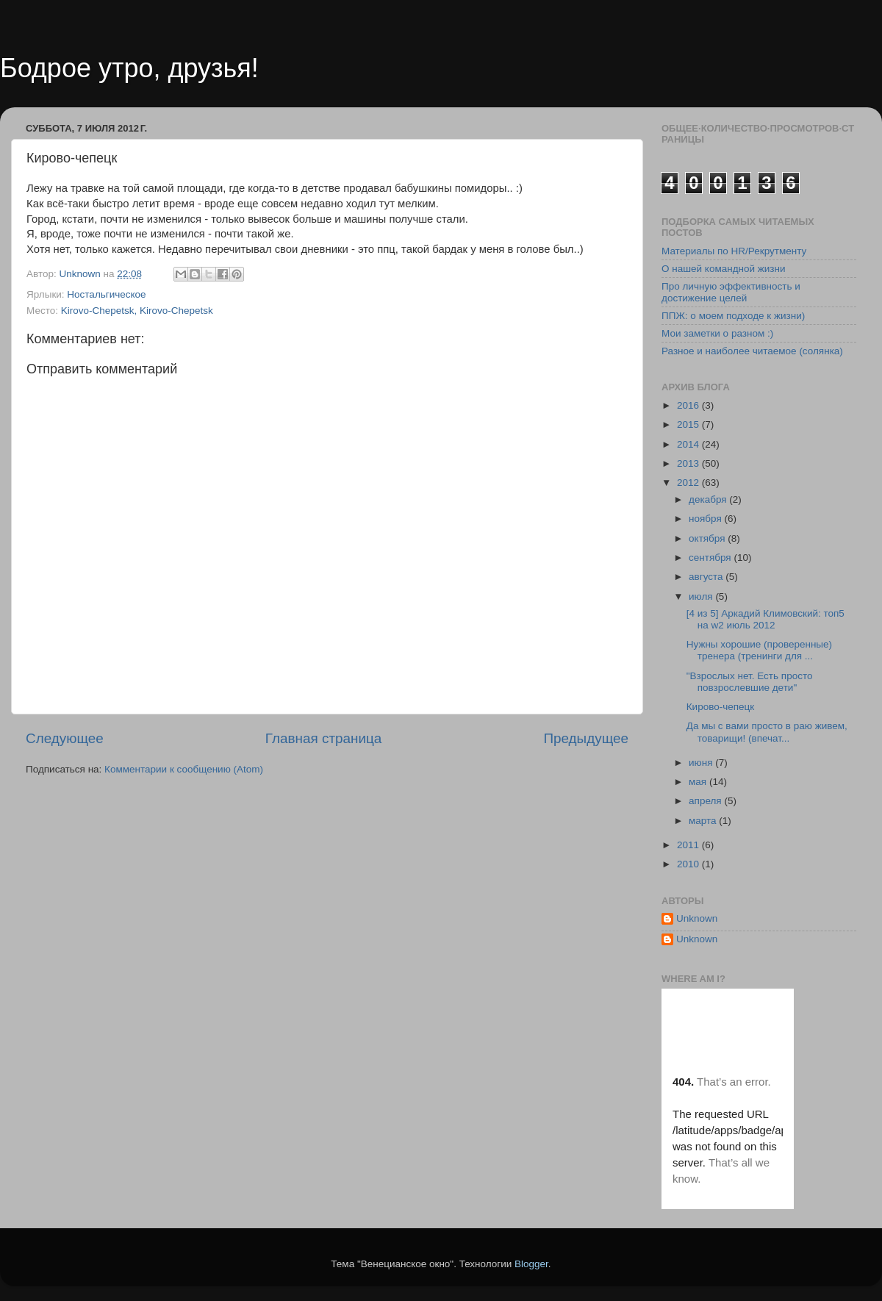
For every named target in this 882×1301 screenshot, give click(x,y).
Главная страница (323, 738)
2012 (689, 482)
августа (707, 576)
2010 (689, 864)
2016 (689, 405)
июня (702, 762)
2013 (689, 463)
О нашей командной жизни (724, 268)
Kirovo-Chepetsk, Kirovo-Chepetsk (137, 310)
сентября (711, 557)
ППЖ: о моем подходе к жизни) (733, 315)
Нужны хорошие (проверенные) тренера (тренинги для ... (759, 650)
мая (699, 781)
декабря (709, 499)
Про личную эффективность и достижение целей (731, 292)
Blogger (531, 1263)
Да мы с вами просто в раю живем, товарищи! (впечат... (766, 731)
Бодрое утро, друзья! (129, 68)
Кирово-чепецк (720, 706)
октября (708, 538)
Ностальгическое (106, 294)
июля (702, 596)
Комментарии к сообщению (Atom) (183, 769)
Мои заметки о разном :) (717, 333)
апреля (706, 800)
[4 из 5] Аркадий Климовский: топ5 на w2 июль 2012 (765, 619)
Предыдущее (585, 738)
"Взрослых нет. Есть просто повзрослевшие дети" (749, 681)
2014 (689, 444)
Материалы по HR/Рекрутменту (734, 251)
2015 (689, 424)
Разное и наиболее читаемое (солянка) (752, 350)
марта (704, 820)
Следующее (65, 738)
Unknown (696, 918)
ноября (706, 518)
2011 (689, 844)
